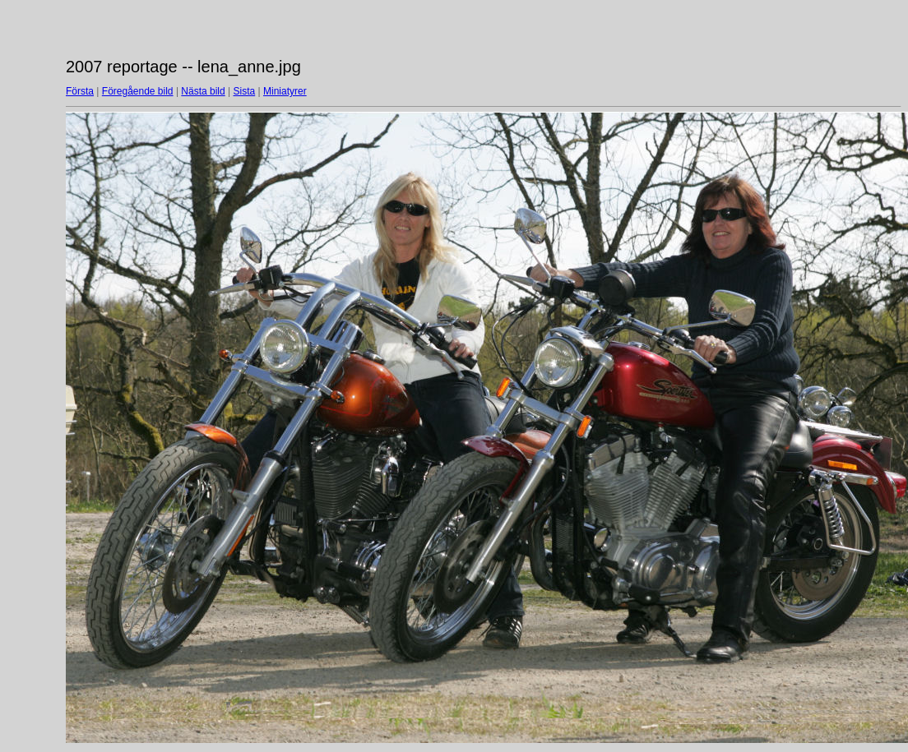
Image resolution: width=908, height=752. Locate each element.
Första (80, 91)
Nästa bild (203, 91)
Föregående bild (138, 91)
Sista (245, 91)
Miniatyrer (285, 91)
